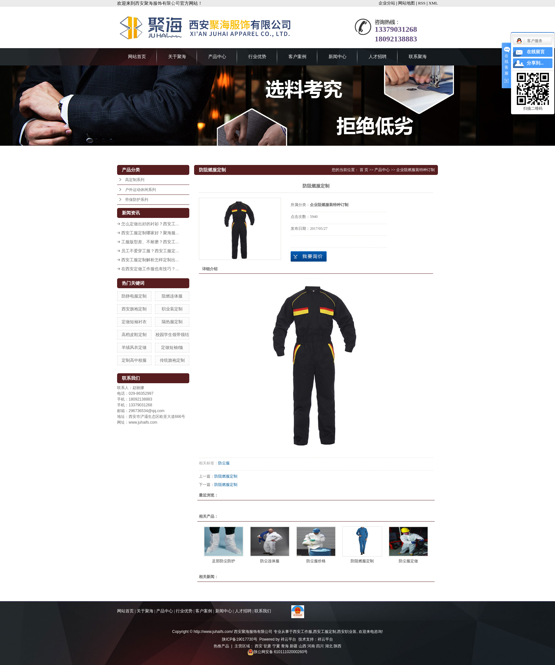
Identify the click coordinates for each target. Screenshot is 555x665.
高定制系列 (134, 179)
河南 (311, 646)
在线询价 (309, 256)
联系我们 (262, 611)
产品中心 (217, 56)
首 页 (364, 170)
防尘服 (224, 463)
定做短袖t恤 (172, 347)
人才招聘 (378, 56)
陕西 (337, 646)
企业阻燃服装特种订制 (415, 170)
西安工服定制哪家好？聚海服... (150, 232)
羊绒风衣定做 (134, 347)
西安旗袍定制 (134, 309)
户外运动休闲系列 (140, 189)
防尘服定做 (408, 561)
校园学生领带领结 (172, 334)
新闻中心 (337, 56)
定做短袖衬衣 (134, 321)
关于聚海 (177, 56)
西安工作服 (302, 631)
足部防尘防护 (223, 561)
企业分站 (387, 3)
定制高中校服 (134, 360)
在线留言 (536, 51)
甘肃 (267, 646)
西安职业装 (346, 631)
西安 (258, 646)
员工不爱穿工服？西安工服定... (150, 250)
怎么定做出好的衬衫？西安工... (150, 223)
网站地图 (406, 3)
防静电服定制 (134, 296)
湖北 (329, 646)
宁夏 (276, 646)
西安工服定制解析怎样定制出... (150, 259)
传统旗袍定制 (172, 360)
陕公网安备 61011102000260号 (277, 652)
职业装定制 (172, 309)
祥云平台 (288, 639)
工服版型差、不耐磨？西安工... (150, 241)
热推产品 (221, 646)
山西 (302, 646)
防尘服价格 (316, 561)
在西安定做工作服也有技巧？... (150, 268)
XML (433, 3)
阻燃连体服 (172, 296)
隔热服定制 (172, 321)
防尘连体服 (269, 561)
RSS (421, 3)
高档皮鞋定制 (134, 334)
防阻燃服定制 (225, 476)
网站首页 (137, 56)
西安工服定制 (324, 631)
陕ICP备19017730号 (239, 639)
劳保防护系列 (136, 199)
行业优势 (257, 56)
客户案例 (297, 56)
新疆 (293, 646)
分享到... (535, 63)
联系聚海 (418, 56)
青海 (285, 646)
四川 (320, 646)
